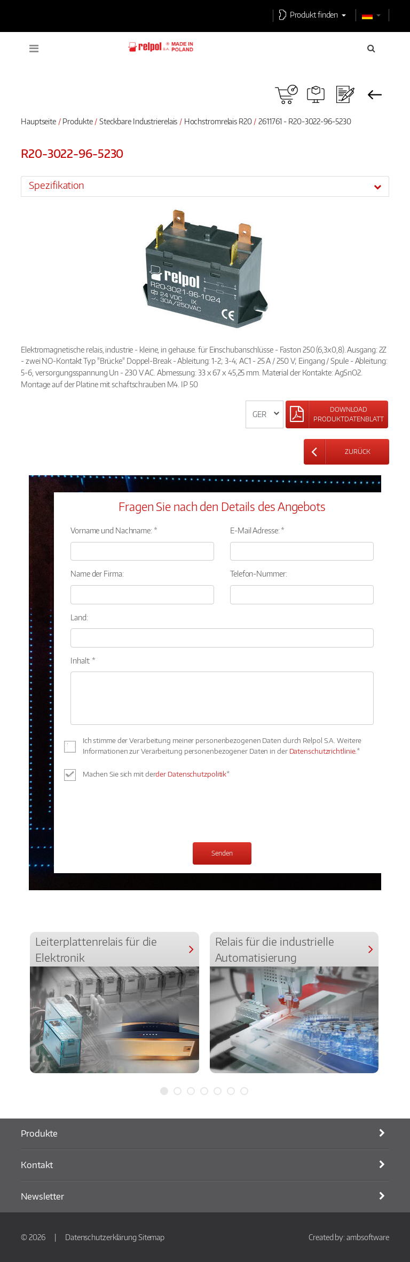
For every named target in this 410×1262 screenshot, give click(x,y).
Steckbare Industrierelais (138, 121)
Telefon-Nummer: (258, 573)
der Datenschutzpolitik (190, 774)
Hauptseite (38, 121)
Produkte (77, 121)
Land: (79, 617)
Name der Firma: (97, 573)
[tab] (205, 186)
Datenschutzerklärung (101, 1237)
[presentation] (151, 813)
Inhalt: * (83, 660)
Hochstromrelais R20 (219, 121)
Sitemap (151, 1237)
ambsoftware (367, 1237)
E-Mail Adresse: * (257, 530)
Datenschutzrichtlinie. (323, 751)
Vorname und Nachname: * (113, 530)
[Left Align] (337, 414)
